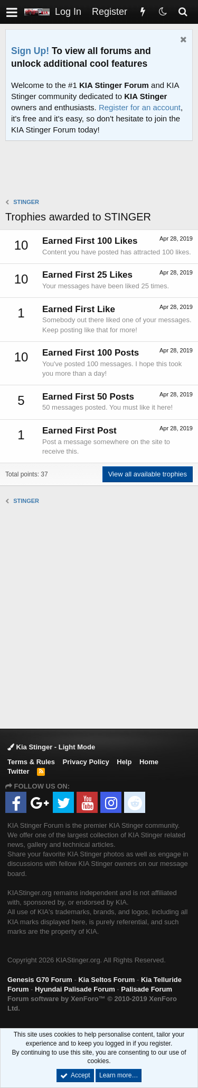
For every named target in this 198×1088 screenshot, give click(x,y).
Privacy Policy (86, 762)
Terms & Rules (31, 762)
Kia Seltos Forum (106, 980)
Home (148, 762)
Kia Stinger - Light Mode (51, 747)
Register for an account (140, 107)
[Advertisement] (101, 170)
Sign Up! (30, 51)
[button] (12, 12)
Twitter (18, 771)
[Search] (183, 12)
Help (124, 762)
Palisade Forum (146, 989)
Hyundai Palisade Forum (75, 989)
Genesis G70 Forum (39, 980)
